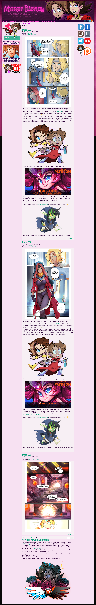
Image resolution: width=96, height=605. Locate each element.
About (31, 21)
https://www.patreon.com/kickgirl (32, 202)
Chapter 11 (29, 33)
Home (5, 21)
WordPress (45, 602)
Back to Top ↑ (68, 602)
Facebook (88, 21)
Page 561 (26, 30)
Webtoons (59, 111)
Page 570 (26, 454)
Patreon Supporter (28, 544)
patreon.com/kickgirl (39, 548)
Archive (11, 21)
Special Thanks (51, 21)
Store (42, 21)
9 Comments (70, 238)
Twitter (90, 21)
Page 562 (26, 242)
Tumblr (85, 21)
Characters (19, 21)
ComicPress (53, 602)
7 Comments (70, 451)
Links (37, 21)
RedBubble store (43, 204)
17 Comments (69, 534)
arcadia (30, 459)
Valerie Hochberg (33, 602)
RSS (92, 21)
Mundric (34, 34)
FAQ (27, 21)
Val (24, 32)
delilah (30, 34)
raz (38, 459)
